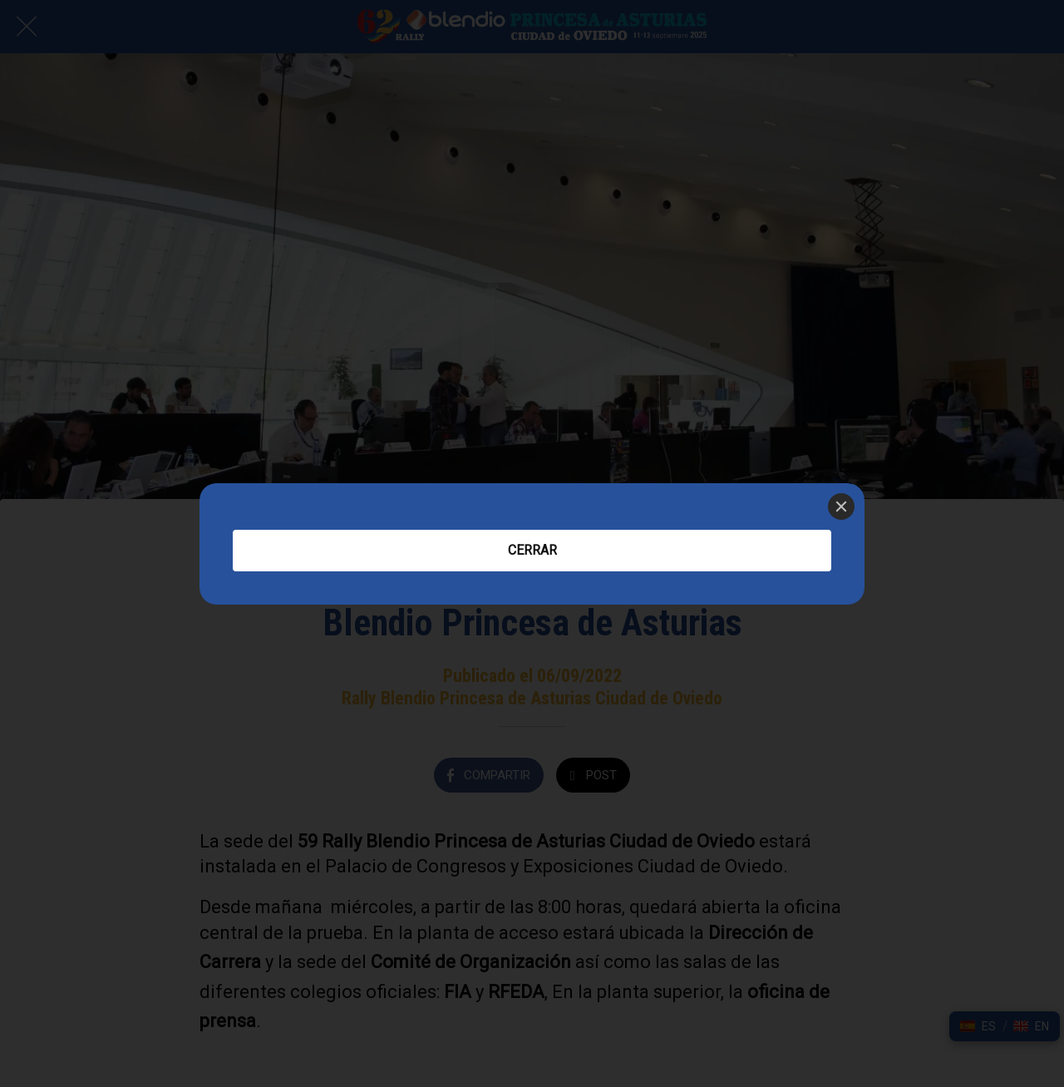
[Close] (841, 506)
